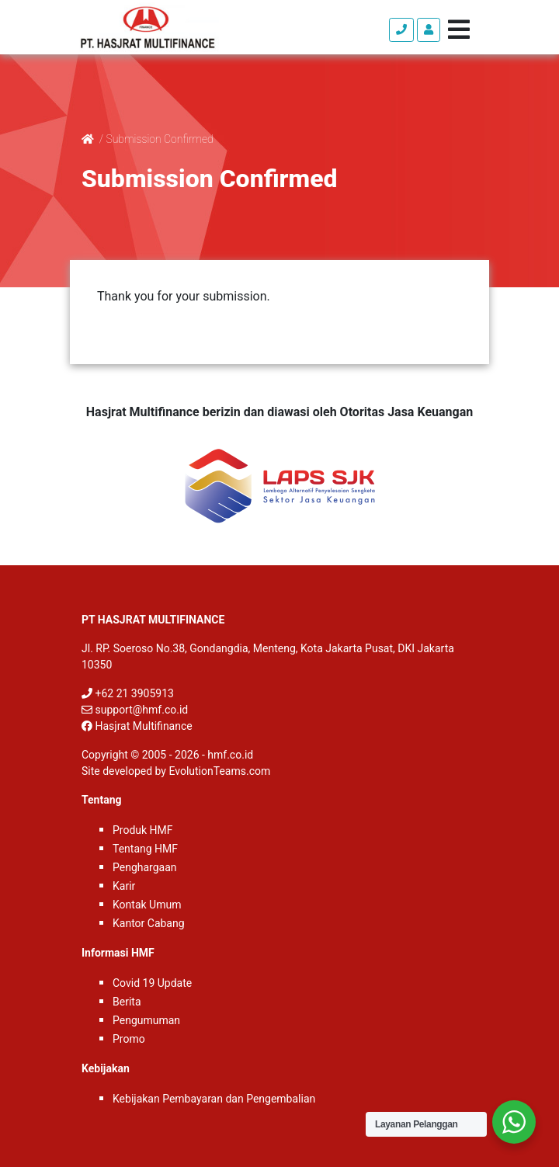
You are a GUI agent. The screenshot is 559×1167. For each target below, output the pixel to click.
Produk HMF (143, 830)
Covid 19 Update (152, 983)
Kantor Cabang (149, 923)
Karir (124, 886)
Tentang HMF (145, 848)
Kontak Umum (147, 904)
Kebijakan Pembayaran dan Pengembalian (214, 1098)
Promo (129, 1039)
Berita (127, 1001)
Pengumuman (146, 1020)
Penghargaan (145, 867)
